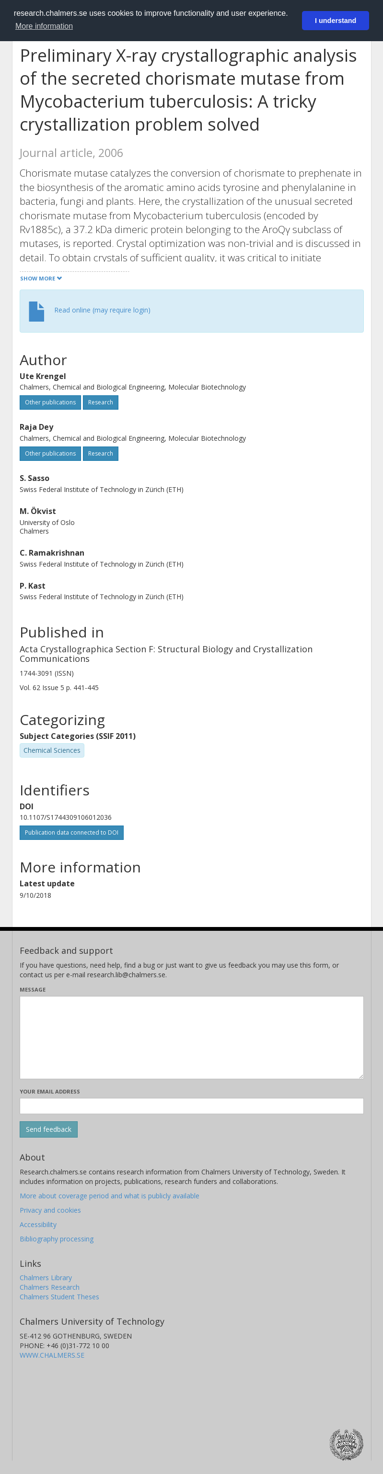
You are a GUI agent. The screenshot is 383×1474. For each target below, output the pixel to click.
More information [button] (44, 26)
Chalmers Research (50, 1287)
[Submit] (49, 1129)
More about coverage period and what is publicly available (109, 1195)
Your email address (50, 1091)
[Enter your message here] (192, 1037)
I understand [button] (335, 20)
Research (100, 402)
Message (33, 989)
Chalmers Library (46, 1277)
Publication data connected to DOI (71, 832)
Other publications (50, 402)
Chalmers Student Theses (59, 1296)
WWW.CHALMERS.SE (52, 1355)
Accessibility (38, 1224)
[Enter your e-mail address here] (192, 1106)
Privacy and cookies (50, 1210)
